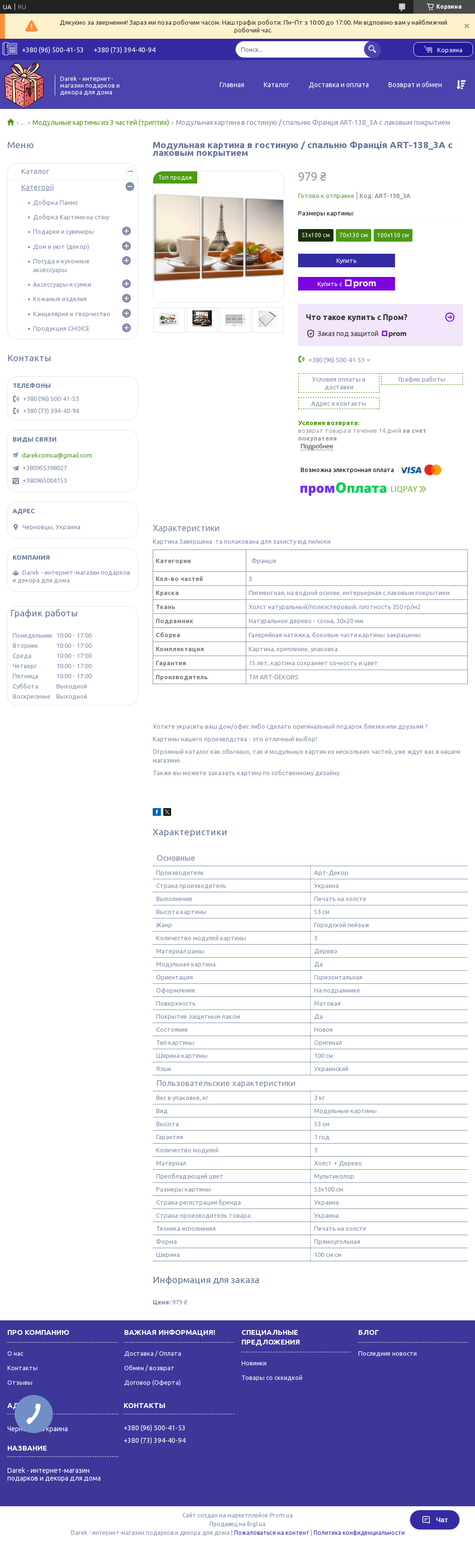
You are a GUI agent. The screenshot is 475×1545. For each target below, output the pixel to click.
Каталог (276, 85)
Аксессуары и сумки (62, 284)
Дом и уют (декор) (61, 246)
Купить (346, 260)
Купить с (346, 283)
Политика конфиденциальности (359, 1533)
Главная (232, 85)
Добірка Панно (55, 202)
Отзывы (19, 1382)
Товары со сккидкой (271, 1377)
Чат (435, 1519)
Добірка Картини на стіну (71, 217)
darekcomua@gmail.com (57, 455)
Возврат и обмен (415, 85)
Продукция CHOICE (61, 328)
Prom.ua (281, 1515)
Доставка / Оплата (152, 1353)
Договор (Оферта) (152, 1382)
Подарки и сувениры (63, 231)
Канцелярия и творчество (72, 313)
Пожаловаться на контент (271, 1533)
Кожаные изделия (60, 298)
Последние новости (387, 1353)
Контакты (22, 1367)
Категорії (37, 187)
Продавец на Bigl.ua (237, 1524)
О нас (15, 1353)
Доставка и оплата (339, 85)
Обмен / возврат (149, 1367)
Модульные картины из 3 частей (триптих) (100, 122)
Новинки (254, 1363)
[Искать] (372, 49)
